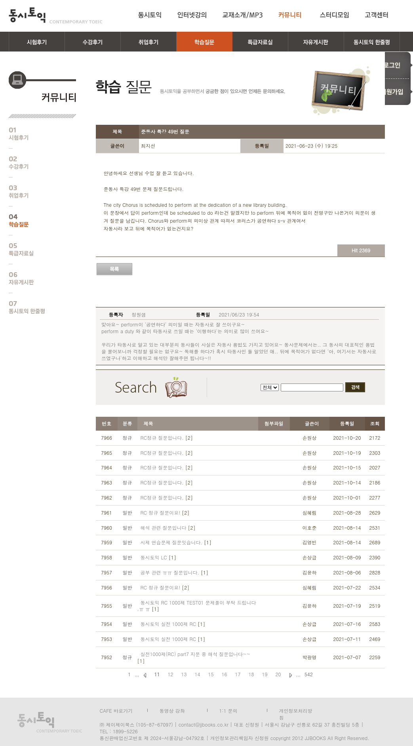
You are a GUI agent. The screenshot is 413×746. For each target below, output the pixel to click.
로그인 (392, 65)
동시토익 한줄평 (36, 307)
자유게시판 (36, 278)
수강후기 (36, 162)
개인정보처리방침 (295, 710)
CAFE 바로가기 (116, 710)
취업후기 (36, 191)
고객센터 (378, 15)
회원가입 (392, 91)
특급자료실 (36, 249)
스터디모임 (334, 15)
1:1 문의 (228, 710)
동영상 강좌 (172, 710)
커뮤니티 (291, 15)
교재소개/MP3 (243, 15)
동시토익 (56, 15)
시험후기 (36, 134)
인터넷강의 (192, 15)
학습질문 (36, 220)
